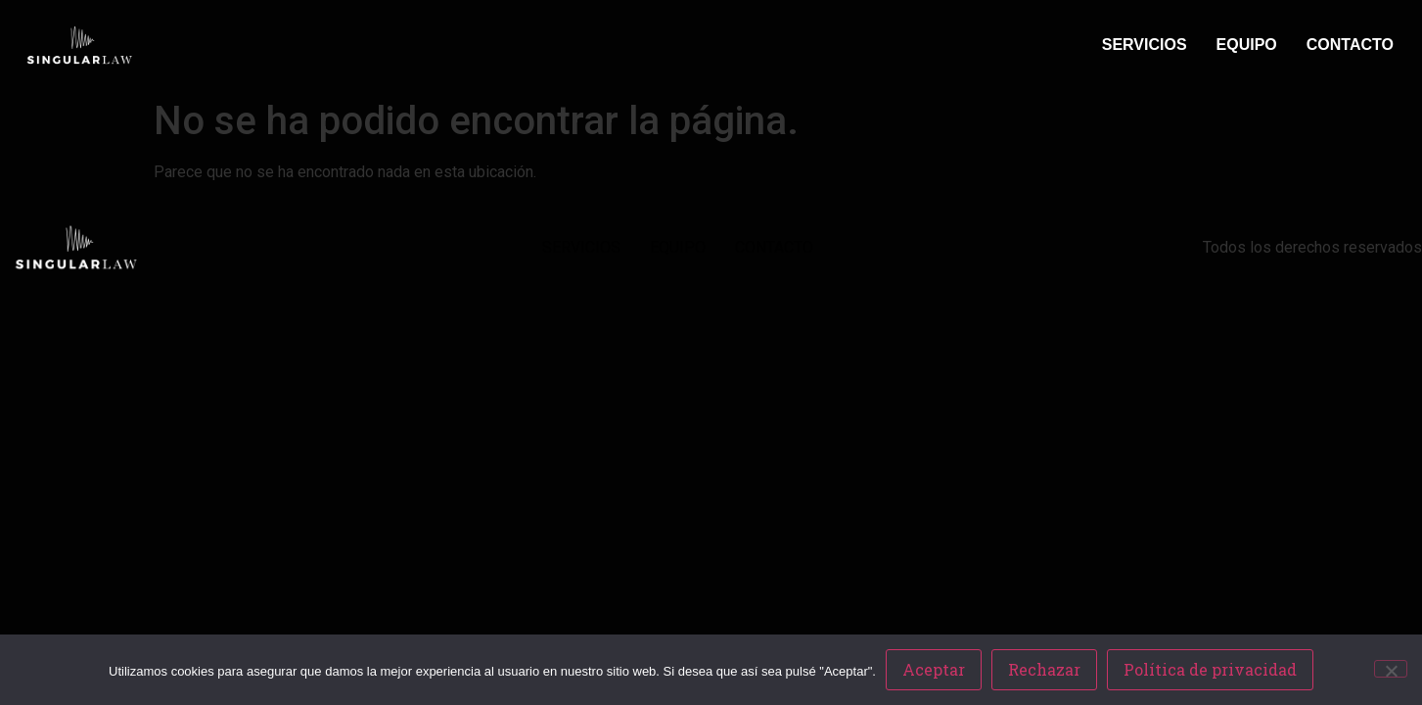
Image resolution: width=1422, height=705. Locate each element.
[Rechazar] (1390, 669)
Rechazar (1044, 669)
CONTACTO (1350, 44)
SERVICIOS (1144, 44)
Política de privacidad (1210, 669)
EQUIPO (1246, 44)
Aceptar (933, 669)
